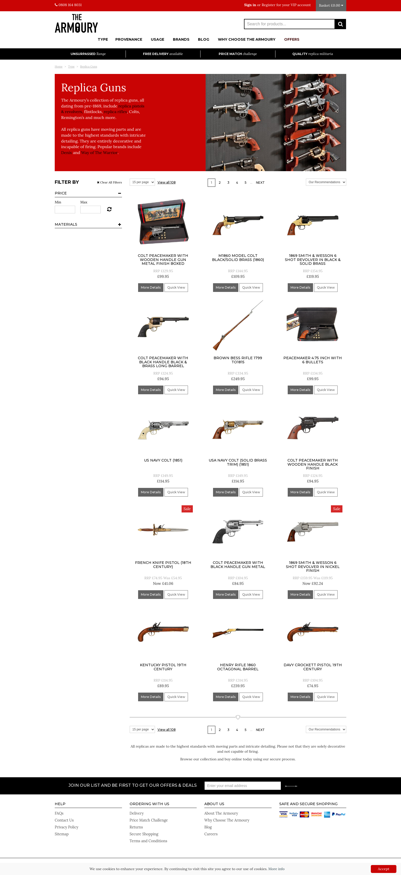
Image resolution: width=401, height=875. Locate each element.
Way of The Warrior (99, 152)
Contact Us (64, 819)
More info (276, 869)
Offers (291, 39)
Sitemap (61, 831)
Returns (136, 825)
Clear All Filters (109, 182)
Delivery (136, 813)
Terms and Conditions (148, 837)
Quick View (176, 287)
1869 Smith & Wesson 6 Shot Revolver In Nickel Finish (313, 566)
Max (83, 202)
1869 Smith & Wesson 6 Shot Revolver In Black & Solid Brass (313, 259)
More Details (151, 287)
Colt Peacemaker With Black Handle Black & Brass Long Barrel (163, 362)
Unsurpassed (88, 54)
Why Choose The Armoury (246, 39)
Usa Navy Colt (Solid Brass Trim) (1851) (238, 462)
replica (125, 105)
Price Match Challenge (148, 819)
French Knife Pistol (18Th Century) (163, 564)
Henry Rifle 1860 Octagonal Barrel (238, 667)
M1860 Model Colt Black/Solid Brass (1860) (238, 257)
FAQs (59, 813)
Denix (66, 152)
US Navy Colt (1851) (163, 460)
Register (268, 5)
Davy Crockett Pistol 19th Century (313, 667)
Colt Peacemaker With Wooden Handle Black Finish (312, 464)
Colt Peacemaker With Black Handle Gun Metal (237, 564)
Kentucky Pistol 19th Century (163, 667)
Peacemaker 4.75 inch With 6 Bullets (312, 360)
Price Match (238, 54)
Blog (203, 39)
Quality (312, 54)
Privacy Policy (66, 825)
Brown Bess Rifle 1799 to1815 (238, 360)
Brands (181, 39)
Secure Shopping (144, 831)
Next (260, 182)
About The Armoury (220, 813)
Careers (210, 831)
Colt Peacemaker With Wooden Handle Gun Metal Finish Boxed (163, 259)
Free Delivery (163, 54)
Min (58, 202)
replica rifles (116, 111)
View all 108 (167, 182)
